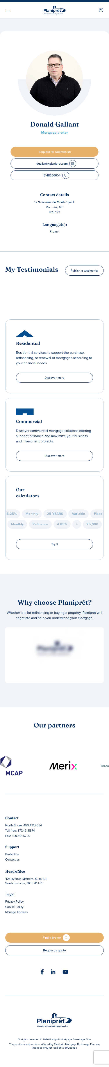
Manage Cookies (16, 912)
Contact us (12, 859)
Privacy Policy (14, 901)
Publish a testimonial (84, 270)
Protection (12, 854)
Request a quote (54, 950)
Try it (54, 544)
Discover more (54, 377)
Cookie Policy (14, 907)
